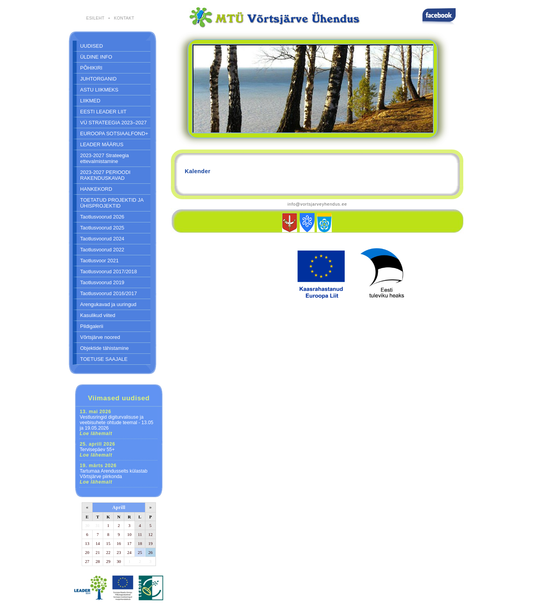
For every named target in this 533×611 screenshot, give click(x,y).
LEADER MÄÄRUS (101, 144)
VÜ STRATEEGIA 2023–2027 (113, 122)
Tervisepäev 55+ (97, 449)
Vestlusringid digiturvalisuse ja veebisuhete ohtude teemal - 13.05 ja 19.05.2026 (116, 422)
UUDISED (91, 46)
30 (87, 525)
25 (140, 552)
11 (140, 534)
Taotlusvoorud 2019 (102, 282)
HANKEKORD (96, 189)
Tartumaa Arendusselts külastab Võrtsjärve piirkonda (113, 474)
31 (97, 525)
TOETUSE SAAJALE (103, 359)
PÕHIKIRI (91, 68)
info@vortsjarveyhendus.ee (317, 204)
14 (98, 543)
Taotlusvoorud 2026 (102, 217)
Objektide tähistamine (104, 348)
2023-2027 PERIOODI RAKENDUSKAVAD (105, 175)
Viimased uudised (119, 398)
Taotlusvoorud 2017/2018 (108, 271)
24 (129, 552)
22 (108, 552)
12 (150, 534)
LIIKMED (90, 101)
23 (119, 552)
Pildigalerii (91, 326)
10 (129, 534)
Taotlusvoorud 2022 (102, 250)
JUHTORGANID (98, 79)
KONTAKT (124, 18)
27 (87, 561)
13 (87, 543)
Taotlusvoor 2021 (99, 260)
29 (108, 561)
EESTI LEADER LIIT (103, 112)
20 (87, 552)
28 (98, 561)
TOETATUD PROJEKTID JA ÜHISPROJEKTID (112, 203)
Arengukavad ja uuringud (108, 304)
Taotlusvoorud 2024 (102, 239)
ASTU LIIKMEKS (99, 90)
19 (150, 543)
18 (140, 543)
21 (98, 552)
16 (119, 543)
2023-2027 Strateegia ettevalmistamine (104, 158)
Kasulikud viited (97, 315)
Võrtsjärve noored (100, 337)
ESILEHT (95, 18)
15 (108, 543)
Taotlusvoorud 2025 (102, 228)
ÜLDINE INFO (96, 57)
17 (129, 543)
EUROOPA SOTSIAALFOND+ (114, 133)
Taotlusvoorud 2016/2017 (108, 293)
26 (150, 552)
